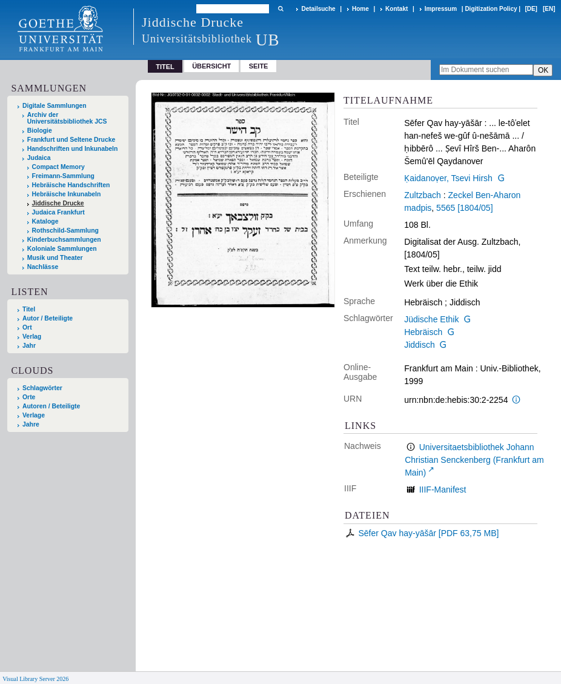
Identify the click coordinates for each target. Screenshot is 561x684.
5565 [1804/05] (464, 208)
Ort (27, 327)
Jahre (30, 424)
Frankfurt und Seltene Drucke (71, 139)
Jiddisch (419, 345)
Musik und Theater (55, 257)
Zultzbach (422, 195)
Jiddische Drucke (58, 203)
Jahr (29, 345)
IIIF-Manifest (442, 489)
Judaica (39, 157)
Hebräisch (423, 332)
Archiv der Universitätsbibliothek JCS (67, 118)
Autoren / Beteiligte (51, 406)
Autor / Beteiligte (47, 318)
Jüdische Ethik (431, 319)
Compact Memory (58, 167)
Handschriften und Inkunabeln (72, 148)
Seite (258, 66)
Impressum (441, 8)
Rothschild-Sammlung (65, 230)
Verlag (31, 336)
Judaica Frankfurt (58, 212)
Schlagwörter (42, 388)
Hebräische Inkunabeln (66, 194)
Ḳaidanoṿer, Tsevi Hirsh (448, 178)
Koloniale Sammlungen (62, 248)
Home (360, 8)
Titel (28, 309)
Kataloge (45, 221)
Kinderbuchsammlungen (64, 239)
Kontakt (396, 8)
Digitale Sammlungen (54, 105)
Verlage (33, 415)
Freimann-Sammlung (63, 176)
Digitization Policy (491, 8)
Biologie (39, 130)
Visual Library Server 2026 (35, 679)
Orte (28, 397)
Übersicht (211, 66)
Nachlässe (42, 267)
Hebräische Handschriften (71, 185)
